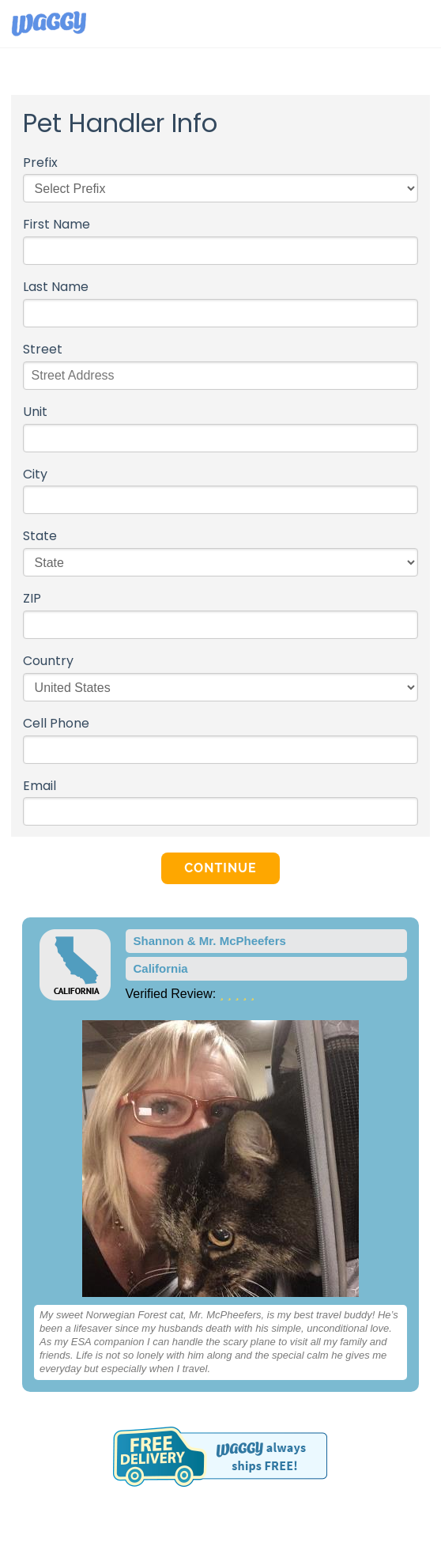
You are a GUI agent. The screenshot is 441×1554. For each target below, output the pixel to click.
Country (48, 661)
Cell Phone (56, 724)
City (35, 475)
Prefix (40, 163)
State (40, 536)
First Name (56, 225)
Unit (35, 412)
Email (39, 786)
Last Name (56, 287)
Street (42, 350)
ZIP (32, 599)
